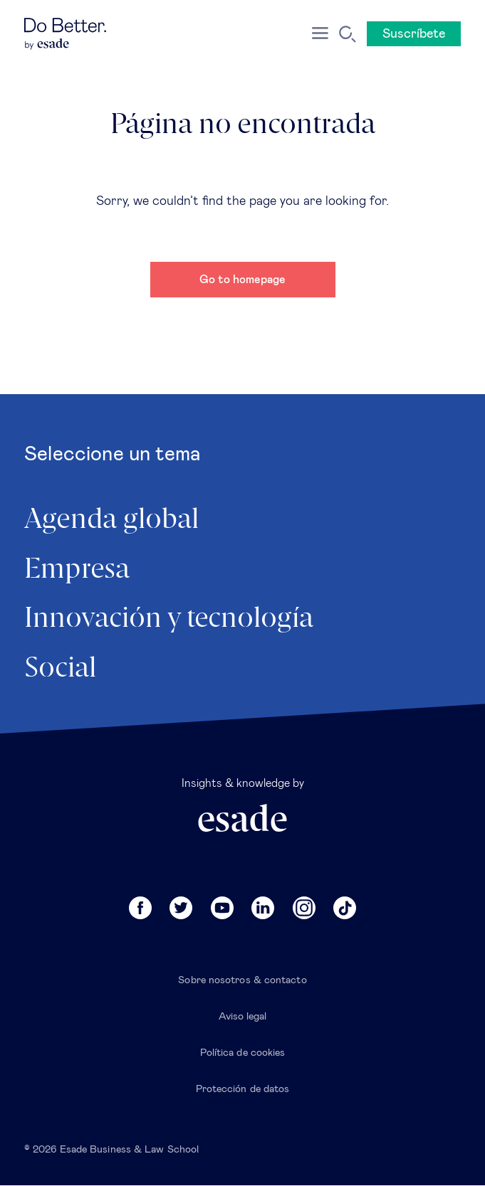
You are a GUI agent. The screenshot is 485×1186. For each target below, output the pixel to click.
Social (60, 669)
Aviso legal (243, 1017)
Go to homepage (242, 279)
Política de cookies (243, 1053)
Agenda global (111, 520)
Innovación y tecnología (168, 619)
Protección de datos (243, 1089)
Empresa (77, 570)
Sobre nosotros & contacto (242, 980)
